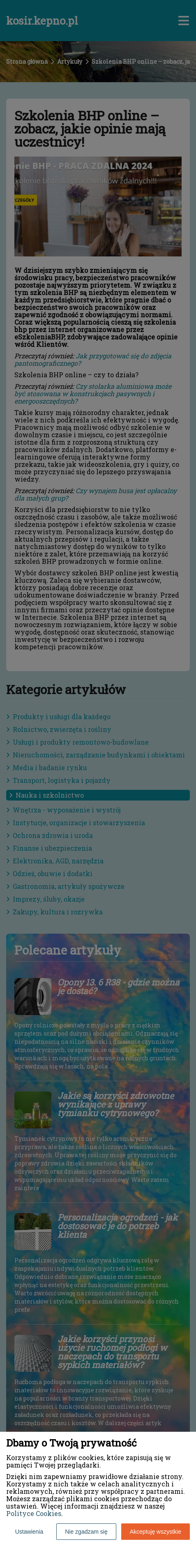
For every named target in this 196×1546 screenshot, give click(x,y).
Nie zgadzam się (86, 1531)
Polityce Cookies (33, 1513)
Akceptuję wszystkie (155, 1531)
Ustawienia (29, 1531)
